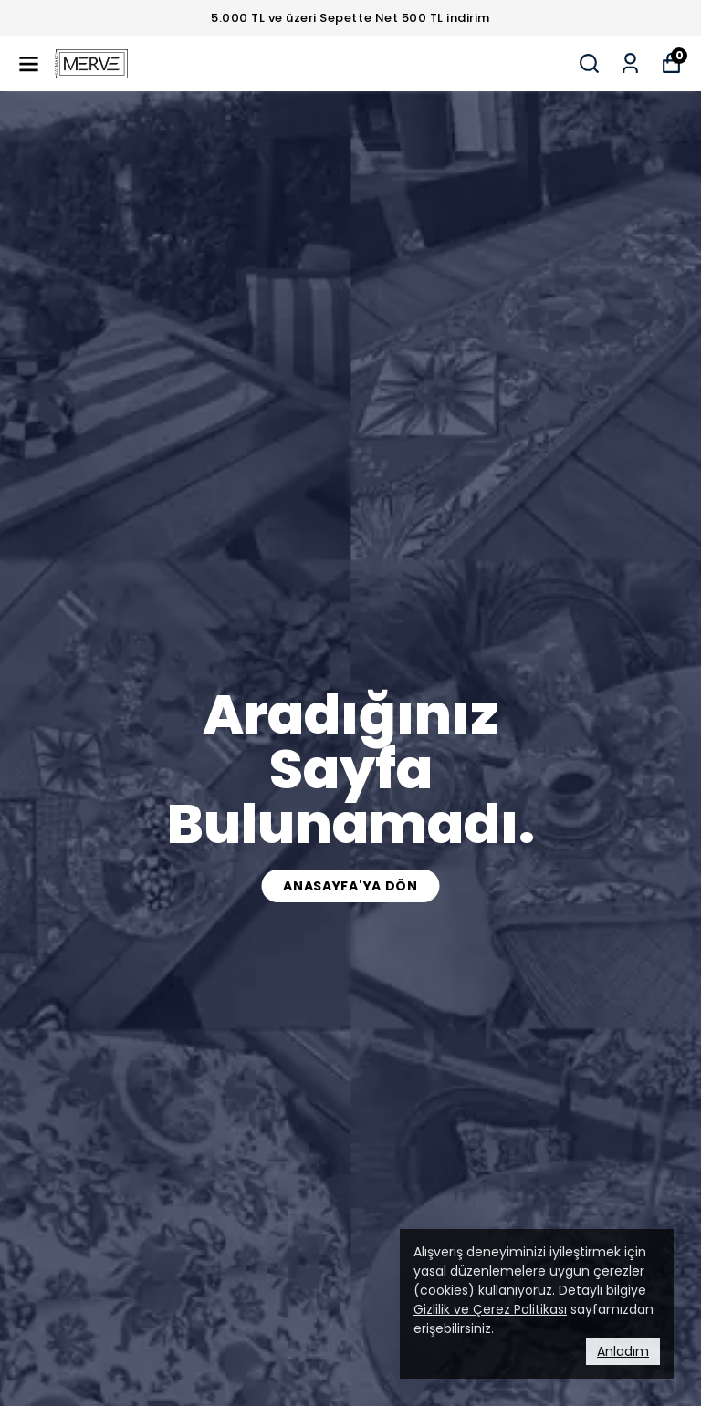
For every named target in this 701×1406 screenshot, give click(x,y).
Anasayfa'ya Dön (350, 886)
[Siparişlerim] (630, 63)
